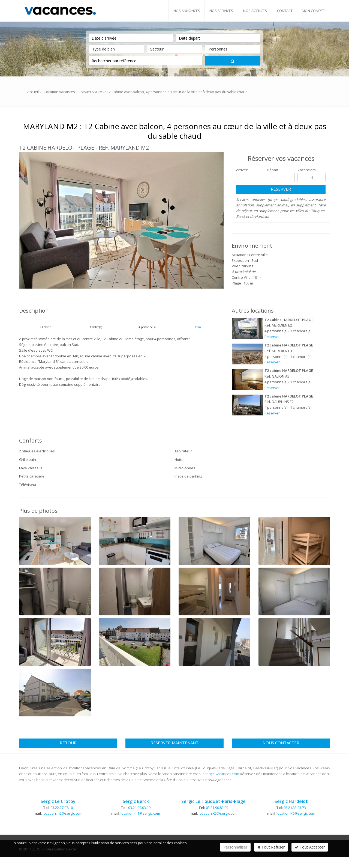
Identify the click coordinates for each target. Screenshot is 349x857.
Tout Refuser (271, 847)
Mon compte (313, 10)
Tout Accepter (310, 847)
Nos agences (255, 10)
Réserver (281, 189)
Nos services (221, 10)
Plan (198, 327)
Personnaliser (235, 847)
